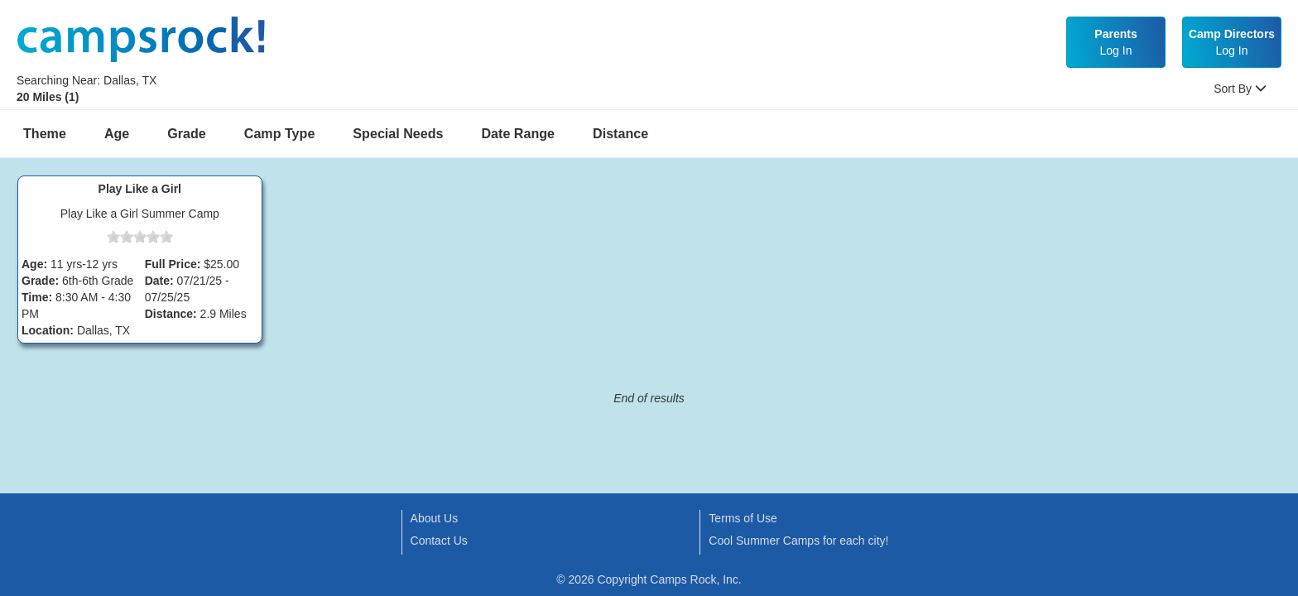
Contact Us (439, 540)
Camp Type (279, 133)
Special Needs (398, 133)
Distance (620, 133)
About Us (435, 518)
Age (116, 133)
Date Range (518, 133)
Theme (44, 133)
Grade (186, 133)
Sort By (1240, 88)
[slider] (140, 236)
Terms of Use (742, 518)
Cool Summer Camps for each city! (798, 540)
